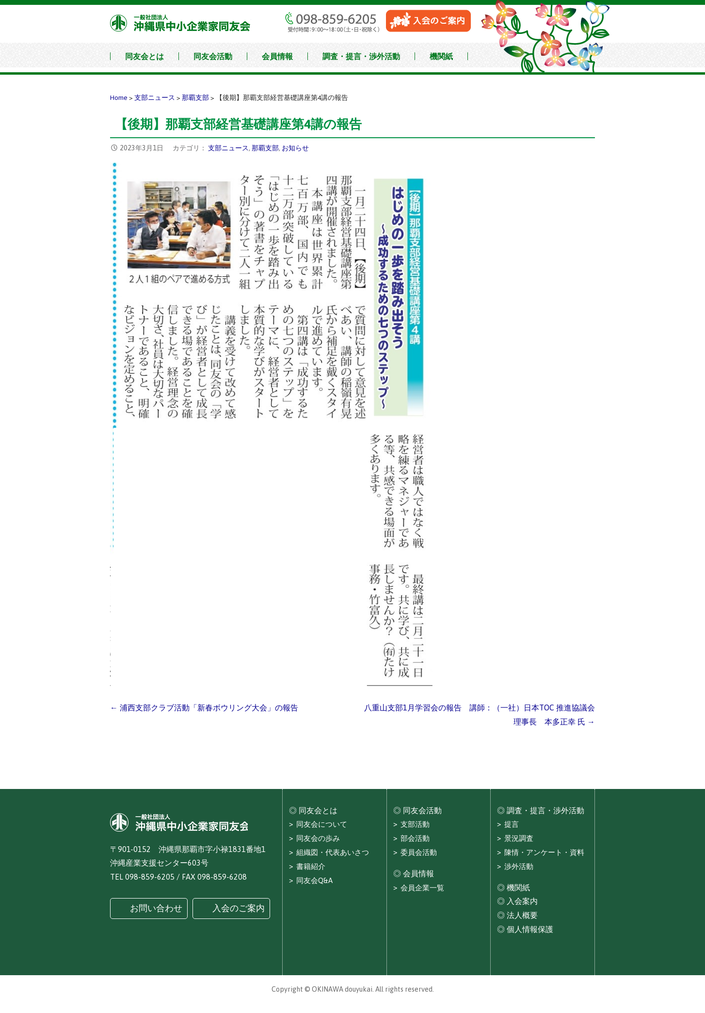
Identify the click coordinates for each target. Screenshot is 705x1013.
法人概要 (522, 915)
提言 (511, 824)
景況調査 (518, 838)
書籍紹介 (310, 866)
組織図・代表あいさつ (332, 852)
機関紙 (441, 56)
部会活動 (415, 838)
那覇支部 (265, 148)
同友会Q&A (314, 880)
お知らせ (295, 148)
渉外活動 (518, 866)
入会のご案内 (238, 908)
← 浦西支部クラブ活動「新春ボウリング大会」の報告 (204, 707)
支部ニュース (228, 148)
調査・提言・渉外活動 (361, 56)
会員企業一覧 (422, 888)
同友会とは (144, 56)
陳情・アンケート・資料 (544, 852)
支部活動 (415, 824)
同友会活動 (212, 56)
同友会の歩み (318, 838)
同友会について (321, 824)
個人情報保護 (530, 929)
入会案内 (522, 901)
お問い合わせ (156, 908)
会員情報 (277, 56)
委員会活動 (419, 852)
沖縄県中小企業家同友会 (180, 23)
